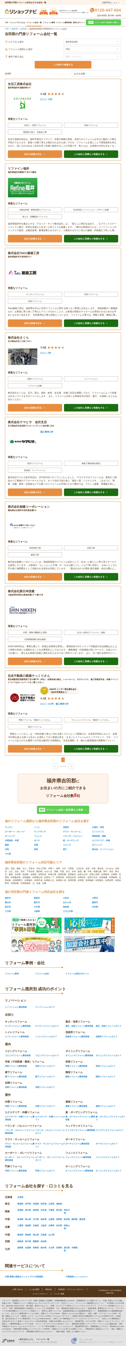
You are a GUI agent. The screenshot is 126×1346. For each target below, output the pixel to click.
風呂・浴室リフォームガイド (108, 1026)
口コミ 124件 (47, 703)
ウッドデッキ (40, 831)
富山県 (28, 1219)
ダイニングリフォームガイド (108, 1055)
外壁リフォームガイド (45, 1106)
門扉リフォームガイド (45, 1170)
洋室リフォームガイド (45, 1066)
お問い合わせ (18, 1289)
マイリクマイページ (76, 1318)
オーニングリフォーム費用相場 (79, 1170)
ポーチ (37, 840)
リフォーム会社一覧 (34, 22)
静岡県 (75, 1219)
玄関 (36, 844)
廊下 (65, 849)
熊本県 (44, 1247)
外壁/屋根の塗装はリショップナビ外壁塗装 (24, 1276)
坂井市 (8, 906)
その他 (8, 853)
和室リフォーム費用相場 (76, 1066)
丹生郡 (95, 906)
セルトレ (37, 1305)
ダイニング (97, 844)
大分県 (51, 1247)
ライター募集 (59, 1294)
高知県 (44, 1241)
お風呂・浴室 (98, 827)
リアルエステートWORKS (31, 1329)
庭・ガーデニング (71, 840)
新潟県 (20, 1219)
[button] (103, 22)
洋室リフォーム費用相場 (16, 1066)
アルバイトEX (17, 1300)
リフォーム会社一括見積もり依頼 (63, 810)
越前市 (95, 902)
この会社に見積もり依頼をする (91, 154)
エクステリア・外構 (101, 840)
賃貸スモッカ (89, 1300)
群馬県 (36, 1210)
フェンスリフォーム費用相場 (78, 1157)
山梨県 (51, 1219)
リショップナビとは (17, 22)
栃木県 (28, 1210)
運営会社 (48, 1289)
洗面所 (66, 827)
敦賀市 (37, 898)
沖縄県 (75, 1247)
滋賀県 (28, 1225)
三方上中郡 (68, 911)
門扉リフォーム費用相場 (16, 1170)
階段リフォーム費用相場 (76, 1076)
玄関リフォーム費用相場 (16, 1087)
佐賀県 (28, 1247)
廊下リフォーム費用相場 (16, 1076)
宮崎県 (59, 1247)
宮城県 (36, 1203)
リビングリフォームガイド (47, 1055)
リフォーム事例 (49, 22)
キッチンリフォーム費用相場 (18, 1026)
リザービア (45, 1316)
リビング (67, 844)
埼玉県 (44, 1210)
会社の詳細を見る (35, 154)
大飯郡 (37, 911)
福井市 (8, 898)
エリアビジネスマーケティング (36, 1303)
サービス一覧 (43, 1339)
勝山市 (8, 902)
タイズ (56, 1326)
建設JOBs (94, 1324)
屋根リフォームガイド (105, 1106)
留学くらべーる (51, 1311)
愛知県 (82, 1219)
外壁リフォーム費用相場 (16, 1106)
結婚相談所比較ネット (79, 1311)
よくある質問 (34, 1289)
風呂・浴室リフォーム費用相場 (79, 1026)
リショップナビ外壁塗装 (31, 1308)
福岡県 (20, 1247)
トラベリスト (97, 1321)
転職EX (43, 1300)
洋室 (7, 849)
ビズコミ (61, 1321)
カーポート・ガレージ (15, 831)
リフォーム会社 (42, 973)
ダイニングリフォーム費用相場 (79, 1055)
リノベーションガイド (45, 1007)
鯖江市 (37, 902)
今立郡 (37, 906)
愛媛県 (36, 1241)
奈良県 (59, 1225)
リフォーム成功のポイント (77, 973)
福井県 (15, 28)
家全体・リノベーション (103, 849)
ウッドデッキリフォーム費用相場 (80, 1130)
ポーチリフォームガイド (106, 1143)
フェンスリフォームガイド (107, 1157)
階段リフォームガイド (105, 1076)
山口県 (51, 1234)
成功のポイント (79, 22)
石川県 (36, 1219)
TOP (6, 22)
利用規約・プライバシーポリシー (71, 1289)
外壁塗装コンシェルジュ (77, 1276)
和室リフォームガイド (105, 1066)
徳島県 (20, 1241)
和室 (36, 849)
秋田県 (44, 1203)
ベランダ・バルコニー (73, 836)
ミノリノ (83, 1303)
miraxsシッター (52, 1324)
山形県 (51, 1203)
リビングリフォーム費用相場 (18, 1055)
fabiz (25, 1313)
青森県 (20, 1203)
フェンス (38, 836)
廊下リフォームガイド (45, 1076)
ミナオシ (67, 1329)
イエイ (97, 1329)
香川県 (28, 1241)
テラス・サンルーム (72, 831)
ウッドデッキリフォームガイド (109, 1130)
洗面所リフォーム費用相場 (77, 1036)
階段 (7, 844)
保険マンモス (70, 1331)
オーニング (10, 836)
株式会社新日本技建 (21, 591)
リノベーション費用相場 (16, 1007)
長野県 (59, 1219)
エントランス (98, 831)
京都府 (36, 1225)
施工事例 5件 (62, 703)
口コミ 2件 (45, 352)
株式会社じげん (27, 1339)
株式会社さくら (18, 337)
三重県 (20, 1225)
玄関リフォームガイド (45, 1087)
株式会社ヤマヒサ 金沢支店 (27, 422)
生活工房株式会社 (20, 84)
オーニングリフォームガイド (108, 1170)
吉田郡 (23, 28)
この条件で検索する (63, 64)
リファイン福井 (18, 168)
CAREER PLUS (92, 1316)
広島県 (44, 1234)
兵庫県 (51, 1225)
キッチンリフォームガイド (47, 1026)
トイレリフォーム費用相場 (17, 1036)
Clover (50, 1313)
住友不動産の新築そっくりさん (29, 676)
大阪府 (44, 1225)
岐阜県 (67, 1219)
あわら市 (67, 902)
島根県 (28, 1234)
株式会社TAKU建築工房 (23, 253)
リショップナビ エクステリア (73, 1305)
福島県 (59, 1203)
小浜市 (66, 898)
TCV (15, 1305)
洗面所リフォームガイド (106, 1036)
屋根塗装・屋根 (99, 836)
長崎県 (36, 1247)
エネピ (70, 1308)
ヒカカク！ (40, 1331)
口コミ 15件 (46, 99)
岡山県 (36, 1234)
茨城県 (20, 1210)
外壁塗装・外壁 (12, 840)
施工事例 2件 (46, 431)
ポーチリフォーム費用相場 (77, 1143)
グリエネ (100, 1308)
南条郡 (66, 906)
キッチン (9, 827)
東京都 (59, 1210)
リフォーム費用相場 (64, 22)
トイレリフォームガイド (46, 1036)
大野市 (95, 898)
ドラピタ (91, 1326)
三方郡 (8, 911)
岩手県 (28, 1203)
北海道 (20, 1197)
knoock (64, 1300)
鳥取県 (20, 1234)
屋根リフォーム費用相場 (76, 1106)
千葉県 (51, 1210)
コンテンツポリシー (40, 1294)
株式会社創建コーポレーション (29, 506)
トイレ (37, 827)
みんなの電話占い (74, 1313)
